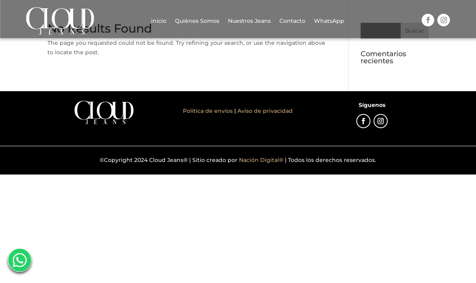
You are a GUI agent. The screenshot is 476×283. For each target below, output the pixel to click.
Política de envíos (208, 110)
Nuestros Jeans (249, 20)
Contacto (292, 20)
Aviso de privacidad (265, 110)
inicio (158, 20)
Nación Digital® (261, 160)
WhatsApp (329, 20)
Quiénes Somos (197, 20)
